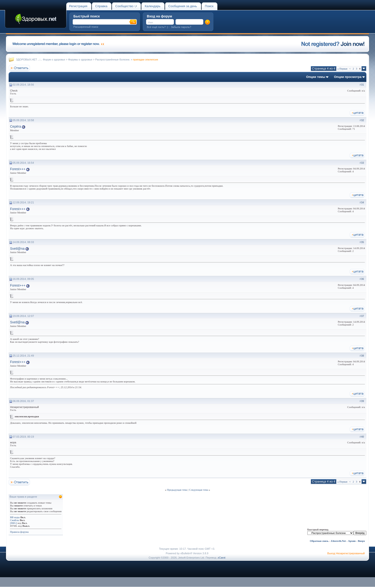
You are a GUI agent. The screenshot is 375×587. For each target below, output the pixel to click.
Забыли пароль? (181, 27)
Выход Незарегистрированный (346, 553)
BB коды (15, 517)
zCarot (221, 557)
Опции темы (315, 77)
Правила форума (19, 531)
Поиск (209, 6)
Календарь (152, 6)
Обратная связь (319, 540)
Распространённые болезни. (112, 59)
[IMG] (13, 523)
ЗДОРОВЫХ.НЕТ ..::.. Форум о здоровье (40, 59)
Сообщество (126, 6)
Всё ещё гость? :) (157, 27)
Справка (101, 6)
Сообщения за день (182, 6)
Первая (342, 68)
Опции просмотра (347, 77)
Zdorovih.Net (338, 540)
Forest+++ (17, 169)
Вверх (361, 540)
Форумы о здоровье (80, 59)
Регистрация (78, 6)
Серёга (15, 126)
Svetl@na (17, 248)
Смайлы (14, 520)
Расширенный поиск (85, 26)
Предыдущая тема (177, 489)
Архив (352, 540)
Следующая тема (198, 489)
